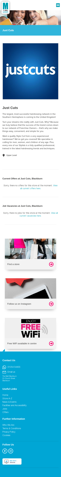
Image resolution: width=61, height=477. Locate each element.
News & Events (9, 402)
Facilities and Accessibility (14, 405)
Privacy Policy (8, 432)
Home (5, 395)
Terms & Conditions (11, 429)
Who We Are (8, 425)
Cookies (6, 435)
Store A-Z (7, 399)
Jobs (4, 409)
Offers (5, 412)
